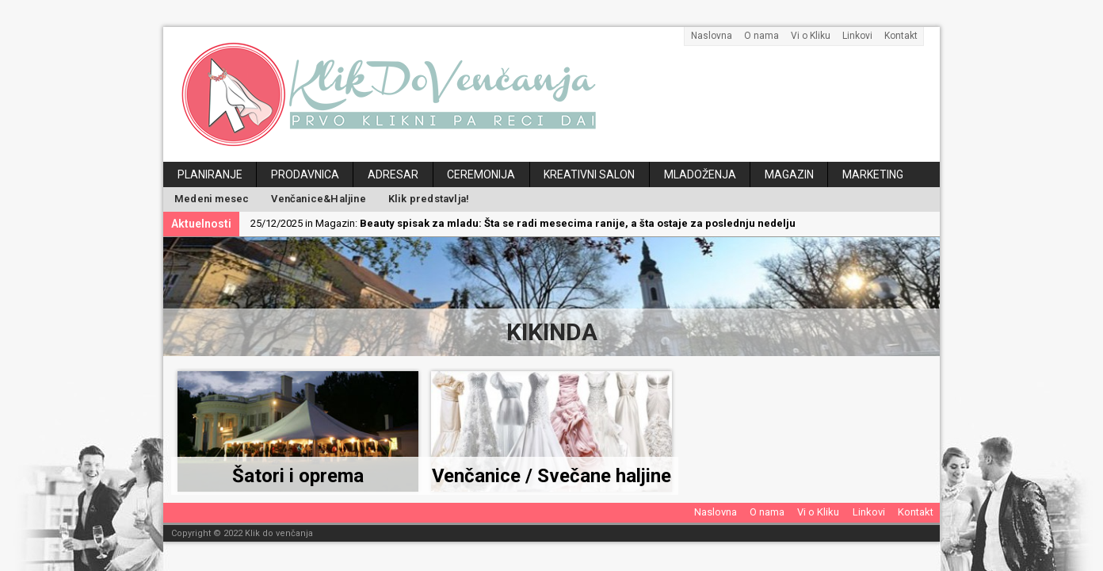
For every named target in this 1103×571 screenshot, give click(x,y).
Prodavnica (305, 174)
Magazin (789, 174)
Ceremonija (481, 174)
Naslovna (711, 35)
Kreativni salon (589, 174)
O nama (761, 35)
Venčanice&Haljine (318, 199)
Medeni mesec (211, 199)
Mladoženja (700, 174)
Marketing (872, 174)
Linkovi (857, 35)
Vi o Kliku (810, 35)
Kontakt (901, 35)
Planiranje (209, 174)
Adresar (393, 174)
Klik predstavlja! (428, 199)
